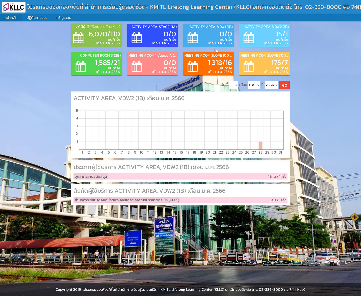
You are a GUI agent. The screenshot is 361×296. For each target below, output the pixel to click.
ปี (269, 85)
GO (284, 85)
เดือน (249, 85)
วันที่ (229, 85)
